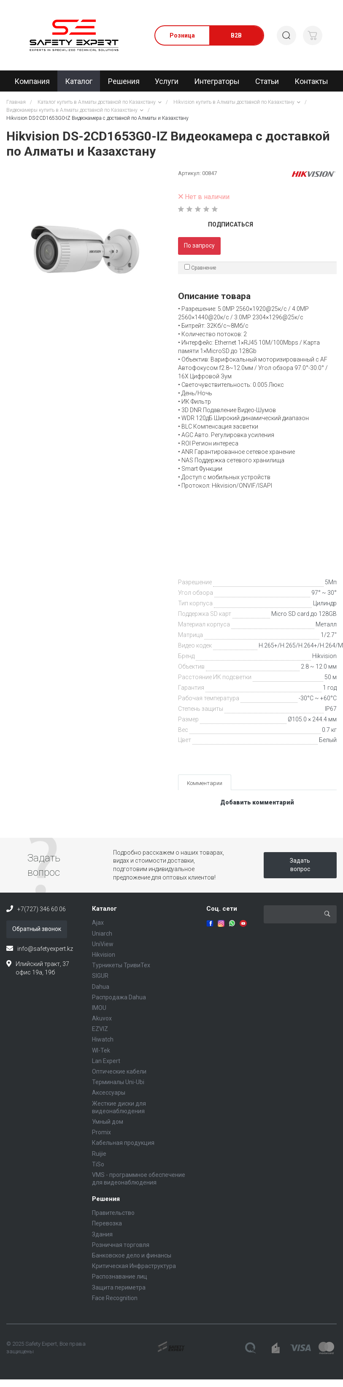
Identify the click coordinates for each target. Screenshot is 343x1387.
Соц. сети (221, 908)
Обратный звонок (36, 929)
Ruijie (99, 1153)
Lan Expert (106, 1061)
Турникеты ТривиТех (121, 965)
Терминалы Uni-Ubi (118, 1082)
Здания (102, 1234)
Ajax (98, 922)
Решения (106, 1198)
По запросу (199, 245)
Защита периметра (119, 1287)
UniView (102, 944)
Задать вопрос (300, 864)
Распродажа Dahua (119, 997)
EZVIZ (100, 1028)
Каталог (104, 908)
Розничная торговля (120, 1244)
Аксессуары (108, 1092)
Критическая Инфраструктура (134, 1266)
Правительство (113, 1212)
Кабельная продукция (123, 1142)
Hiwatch (102, 1039)
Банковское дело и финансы (131, 1255)
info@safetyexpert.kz (45, 948)
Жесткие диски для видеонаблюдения (119, 1107)
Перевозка (107, 1223)
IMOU (99, 1007)
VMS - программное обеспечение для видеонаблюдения (138, 1178)
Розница (182, 35)
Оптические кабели (119, 1071)
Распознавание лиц (119, 1276)
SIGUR (100, 975)
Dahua (100, 986)
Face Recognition (115, 1298)
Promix (101, 1132)
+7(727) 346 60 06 (41, 909)
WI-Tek (101, 1050)
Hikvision (324, 656)
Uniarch (102, 933)
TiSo (98, 1164)
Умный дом (107, 1121)
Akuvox (102, 1018)
